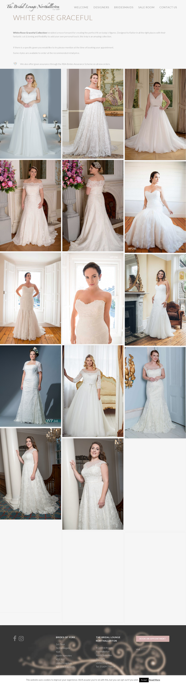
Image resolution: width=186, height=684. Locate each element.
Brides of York (147, 649)
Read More (154, 679)
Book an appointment (153, 639)
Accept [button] (144, 680)
